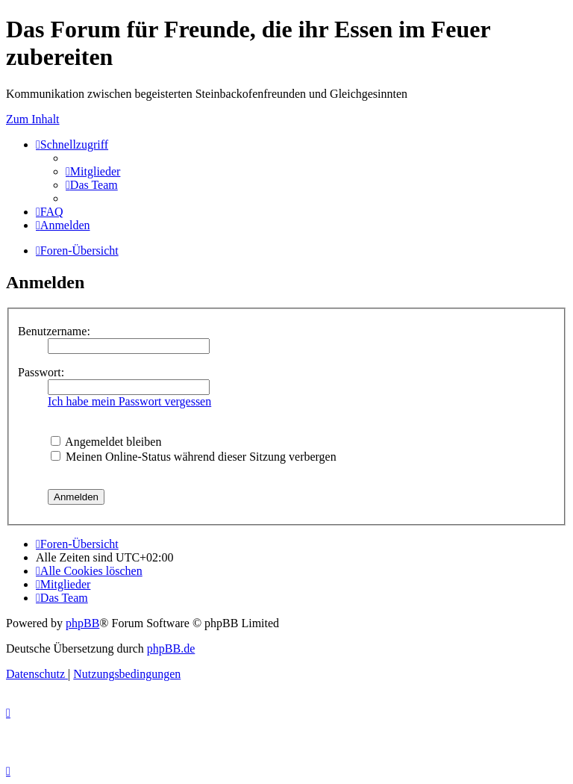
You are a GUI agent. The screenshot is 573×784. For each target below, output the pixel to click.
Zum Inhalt (33, 119)
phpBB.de (171, 648)
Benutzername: (54, 331)
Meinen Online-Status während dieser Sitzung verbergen (193, 456)
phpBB (82, 623)
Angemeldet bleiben (106, 441)
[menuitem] (93, 171)
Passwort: (41, 372)
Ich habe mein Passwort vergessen (129, 401)
